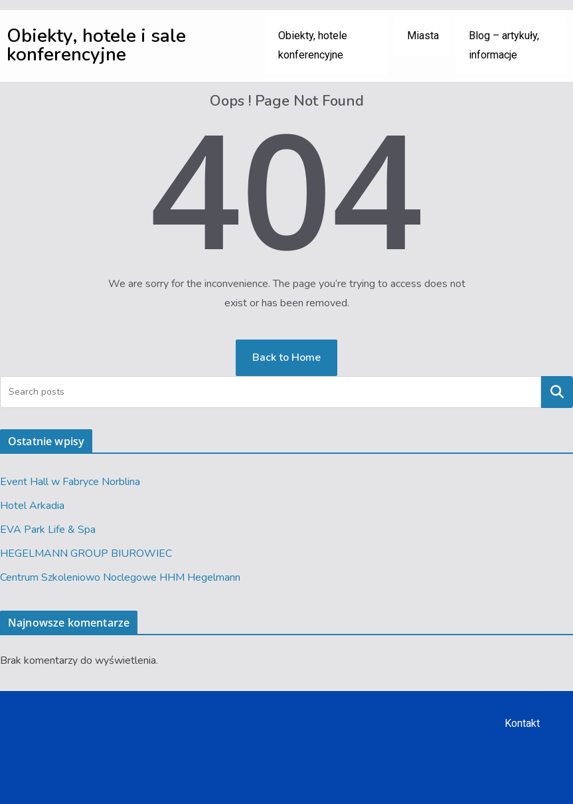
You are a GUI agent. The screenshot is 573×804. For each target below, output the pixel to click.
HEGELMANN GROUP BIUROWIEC (86, 553)
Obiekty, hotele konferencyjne (312, 45)
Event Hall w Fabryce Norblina (70, 481)
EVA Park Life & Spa (48, 529)
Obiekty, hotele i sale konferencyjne (96, 45)
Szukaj (557, 391)
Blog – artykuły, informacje (504, 45)
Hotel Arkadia (32, 505)
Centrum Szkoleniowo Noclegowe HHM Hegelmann (120, 577)
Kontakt (522, 723)
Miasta (423, 35)
